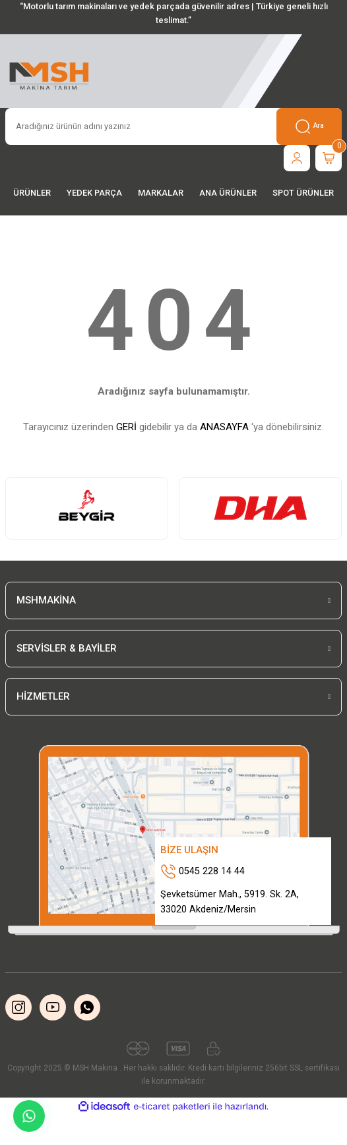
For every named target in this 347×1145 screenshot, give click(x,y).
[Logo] (49, 74)
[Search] (173, 126)
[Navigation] (32, 193)
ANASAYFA (224, 427)
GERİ (126, 427)
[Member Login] (297, 158)
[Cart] (328, 158)
